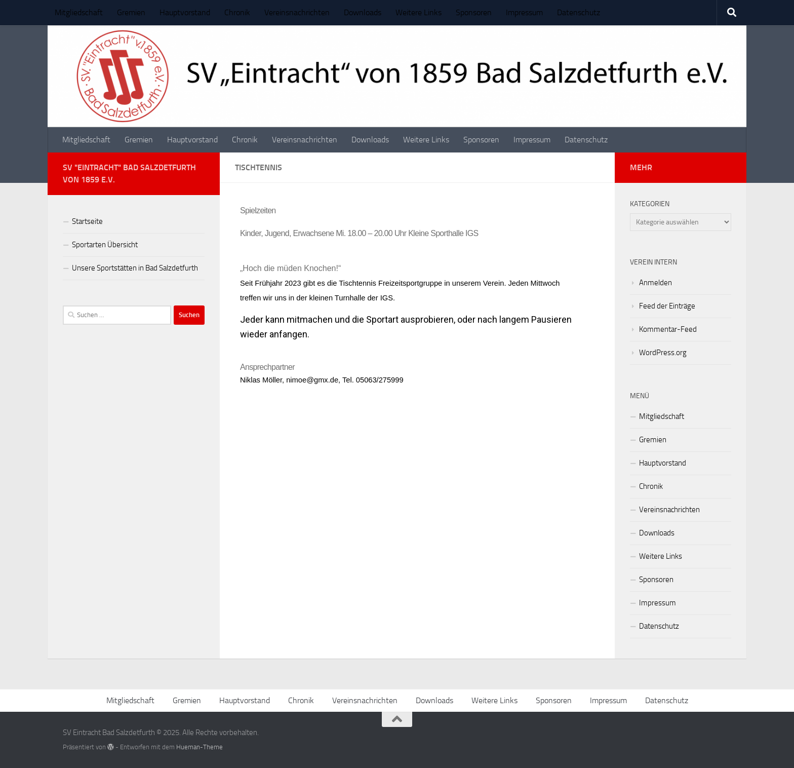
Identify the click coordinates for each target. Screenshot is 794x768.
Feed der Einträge (667, 306)
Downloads (362, 12)
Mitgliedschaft (79, 12)
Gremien (131, 12)
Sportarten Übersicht (105, 244)
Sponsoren (474, 12)
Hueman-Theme (199, 747)
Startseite (87, 221)
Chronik (237, 12)
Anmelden (655, 282)
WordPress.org (663, 352)
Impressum (524, 12)
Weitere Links (418, 12)
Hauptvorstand (185, 12)
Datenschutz (578, 12)
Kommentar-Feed (668, 329)
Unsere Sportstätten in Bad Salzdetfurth (135, 268)
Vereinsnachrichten (297, 12)
